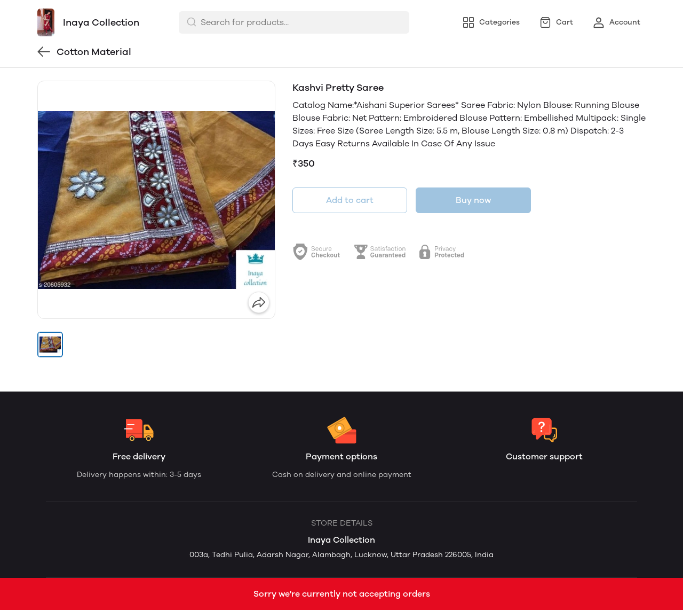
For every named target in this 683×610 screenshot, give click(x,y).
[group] (156, 199)
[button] (50, 344)
